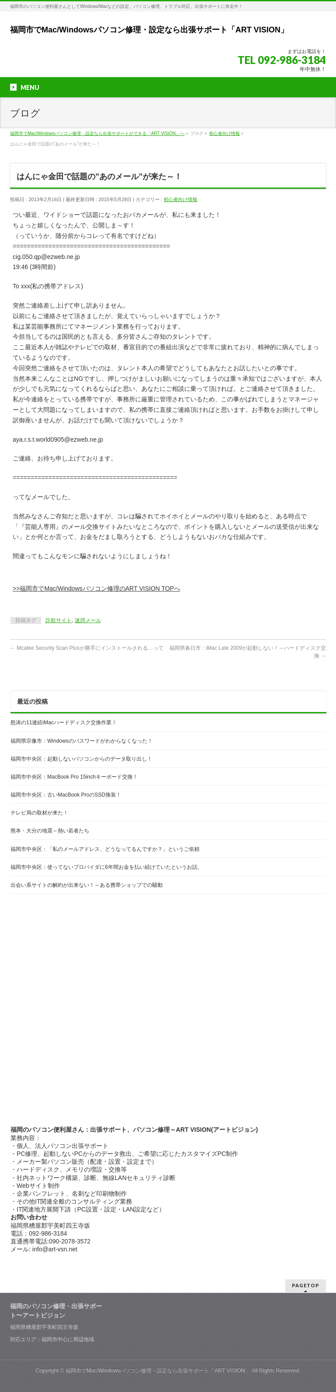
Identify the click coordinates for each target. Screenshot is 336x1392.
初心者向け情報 (180, 199)
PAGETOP (305, 1285)
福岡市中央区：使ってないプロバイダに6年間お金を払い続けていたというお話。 (106, 867)
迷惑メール (88, 620)
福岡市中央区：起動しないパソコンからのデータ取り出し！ (81, 759)
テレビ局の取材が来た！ (39, 813)
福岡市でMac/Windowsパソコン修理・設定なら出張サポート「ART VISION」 (149, 29)
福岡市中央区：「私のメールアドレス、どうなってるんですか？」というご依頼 (105, 849)
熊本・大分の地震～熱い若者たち (49, 831)
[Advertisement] (168, 970)
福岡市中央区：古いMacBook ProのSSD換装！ (65, 795)
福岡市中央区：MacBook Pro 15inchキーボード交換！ (74, 777)
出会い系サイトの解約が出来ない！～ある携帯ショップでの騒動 (86, 885)
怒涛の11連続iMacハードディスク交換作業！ (63, 722)
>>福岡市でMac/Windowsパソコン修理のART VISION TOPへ (96, 588)
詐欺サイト (59, 620)
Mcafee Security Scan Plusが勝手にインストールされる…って (87, 648)
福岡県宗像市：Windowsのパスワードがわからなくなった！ (81, 741)
